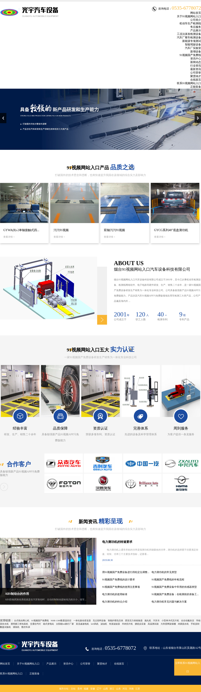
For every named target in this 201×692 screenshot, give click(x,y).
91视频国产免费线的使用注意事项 (121, 587)
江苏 (137, 688)
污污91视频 (61, 230)
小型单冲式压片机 (170, 620)
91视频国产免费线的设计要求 (118, 579)
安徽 (92, 688)
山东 (118, 688)
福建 (86, 688)
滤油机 (103, 624)
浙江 (112, 688)
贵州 (79, 688)
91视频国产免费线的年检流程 (168, 579)
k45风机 (95, 624)
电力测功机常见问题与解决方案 (169, 601)
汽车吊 (156, 620)
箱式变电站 (48, 624)
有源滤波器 (114, 624)
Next (198, 118)
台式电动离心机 (21, 620)
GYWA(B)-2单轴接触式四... (21, 230)
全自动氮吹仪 (187, 620)
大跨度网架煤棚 (168, 624)
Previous (3, 118)
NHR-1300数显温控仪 (61, 620)
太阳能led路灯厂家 (65, 624)
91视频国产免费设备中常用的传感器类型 (174, 587)
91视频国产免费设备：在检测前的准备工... (175, 594)
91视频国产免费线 (40, 620)
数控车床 (25, 627)
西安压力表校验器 (134, 620)
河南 (131, 688)
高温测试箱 (153, 624)
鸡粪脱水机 (183, 624)
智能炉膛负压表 (115, 620)
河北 (124, 688)
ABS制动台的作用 (17, 593)
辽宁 (99, 688)
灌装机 (16, 627)
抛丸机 (148, 620)
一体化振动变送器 (82, 620)
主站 (73, 688)
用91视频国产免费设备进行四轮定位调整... (125, 572)
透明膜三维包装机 (19, 624)
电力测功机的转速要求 (117, 542)
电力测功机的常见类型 (164, 572)
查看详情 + (9, 237)
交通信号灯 (35, 624)
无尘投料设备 (99, 620)
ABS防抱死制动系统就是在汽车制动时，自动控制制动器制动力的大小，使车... (45, 599)
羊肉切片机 (127, 624)
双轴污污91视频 (114, 230)
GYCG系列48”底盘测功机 (171, 230)
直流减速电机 (82, 624)
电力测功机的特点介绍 (114, 601)
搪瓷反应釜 (140, 624)
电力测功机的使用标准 (114, 594)
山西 (105, 688)
